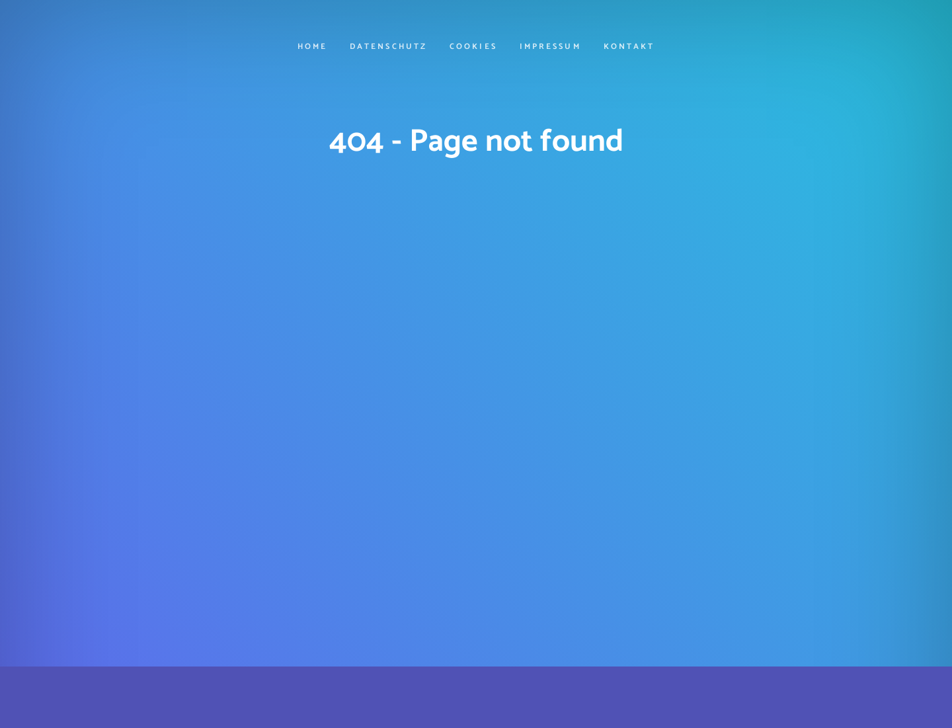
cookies (473, 47)
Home (312, 47)
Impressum (550, 47)
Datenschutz (388, 47)
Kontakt (629, 47)
